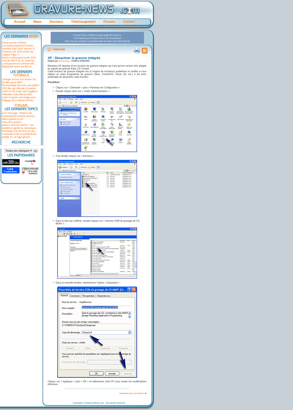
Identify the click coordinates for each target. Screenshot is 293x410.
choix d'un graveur (12, 122)
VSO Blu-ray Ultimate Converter (19, 88)
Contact (129, 21)
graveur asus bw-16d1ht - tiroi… (19, 125)
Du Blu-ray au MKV (12, 82)
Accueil (19, 21)
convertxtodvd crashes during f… (19, 116)
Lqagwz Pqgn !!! (10, 54)
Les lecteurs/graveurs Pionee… (18, 45)
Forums (109, 21)
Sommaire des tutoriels (131, 393)
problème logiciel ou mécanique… (20, 128)
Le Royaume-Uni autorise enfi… (19, 63)
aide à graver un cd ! (13, 119)
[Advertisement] (97, 38)
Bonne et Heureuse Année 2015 (19, 57)
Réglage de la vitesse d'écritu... (18, 100)
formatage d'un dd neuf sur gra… (19, 131)
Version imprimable (137, 50)
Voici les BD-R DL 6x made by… (19, 60)
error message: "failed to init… (18, 113)
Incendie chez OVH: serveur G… (19, 48)
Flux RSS (144, 52)
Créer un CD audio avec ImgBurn (19, 91)
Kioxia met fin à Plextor (14, 42)
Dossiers (56, 21)
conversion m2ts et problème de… (20, 134)
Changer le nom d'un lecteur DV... (20, 79)
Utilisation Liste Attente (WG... (18, 94)
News (37, 21)
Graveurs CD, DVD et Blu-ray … (19, 51)
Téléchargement (83, 21)
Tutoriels (59, 49)
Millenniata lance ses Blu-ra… (18, 66)
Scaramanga (64, 61)
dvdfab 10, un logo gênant (16, 137)
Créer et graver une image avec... (20, 97)
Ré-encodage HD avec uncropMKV (20, 85)
